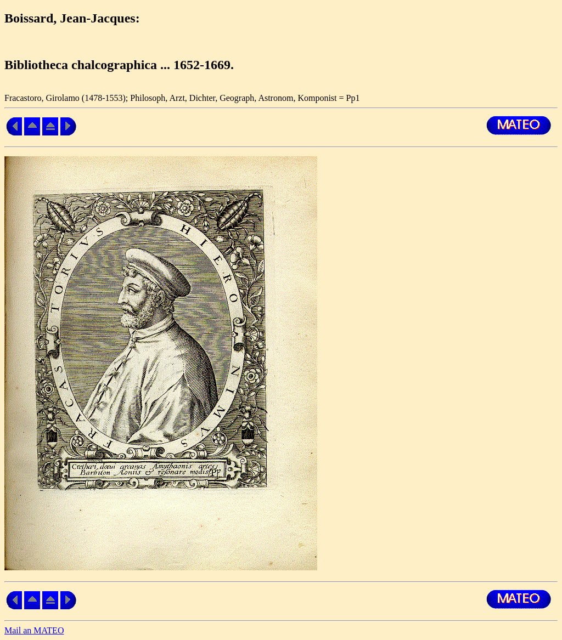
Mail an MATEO (34, 630)
